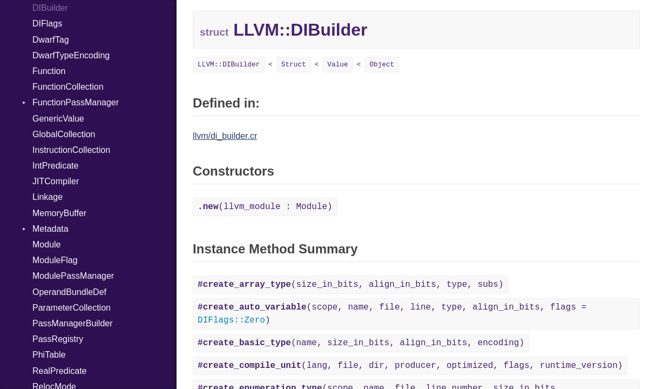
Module (46, 244)
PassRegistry (57, 339)
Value (337, 65)
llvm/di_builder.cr (225, 135)
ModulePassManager (73, 275)
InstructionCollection (71, 150)
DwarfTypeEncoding (71, 55)
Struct (293, 65)
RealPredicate (59, 370)
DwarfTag (50, 39)
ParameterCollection (71, 307)
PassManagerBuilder (72, 323)
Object (381, 65)
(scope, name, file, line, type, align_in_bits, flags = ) (392, 314)
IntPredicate (55, 165)
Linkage (47, 197)
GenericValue (58, 118)
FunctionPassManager (75, 102)
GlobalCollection (64, 134)
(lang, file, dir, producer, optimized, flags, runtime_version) (410, 366)
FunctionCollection (68, 86)
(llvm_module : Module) (265, 207)
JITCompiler (55, 181)
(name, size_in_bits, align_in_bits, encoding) (361, 343)
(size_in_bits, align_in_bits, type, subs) (351, 285)
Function (48, 71)
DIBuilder (50, 7)
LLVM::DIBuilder (229, 65)
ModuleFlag (55, 260)
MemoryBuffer (59, 213)
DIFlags (47, 23)
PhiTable (48, 354)
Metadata (50, 228)
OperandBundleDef (69, 292)
